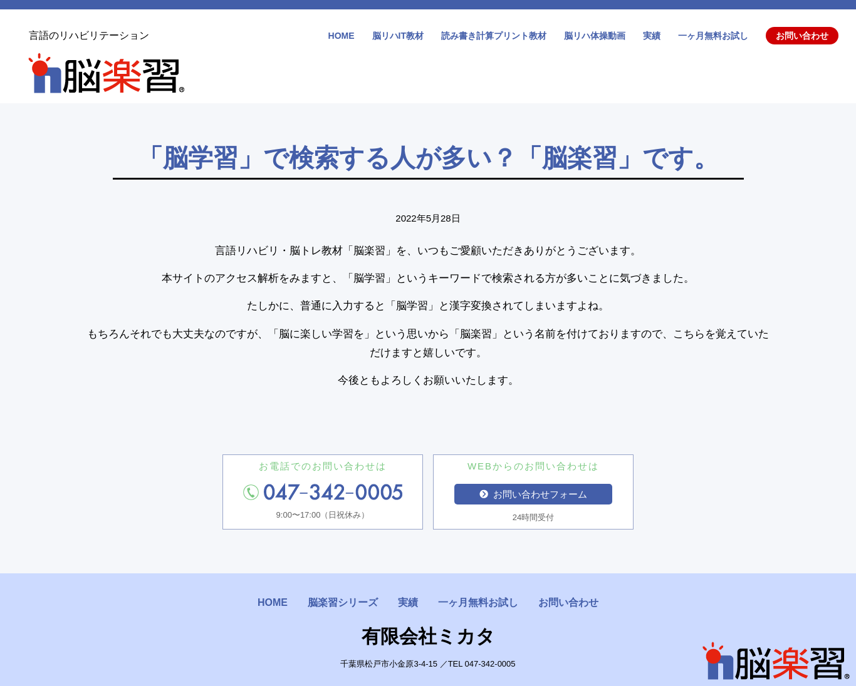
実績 (651, 36)
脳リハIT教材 (398, 36)
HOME (341, 36)
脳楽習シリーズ (343, 602)
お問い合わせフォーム (533, 494)
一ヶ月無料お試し (713, 36)
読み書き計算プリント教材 (493, 36)
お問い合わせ (802, 36)
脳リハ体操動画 (594, 36)
